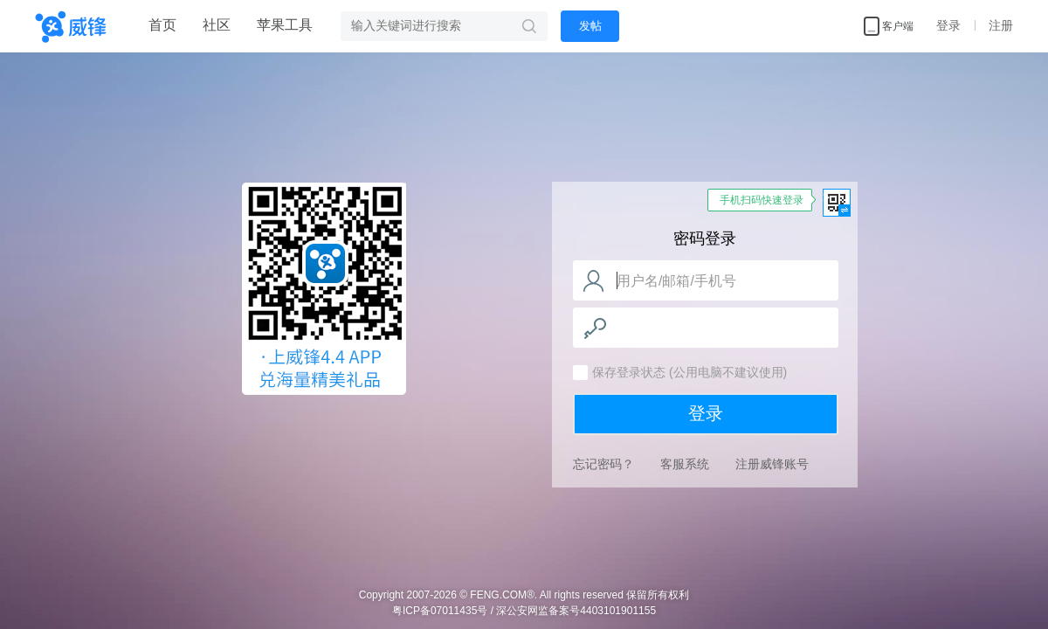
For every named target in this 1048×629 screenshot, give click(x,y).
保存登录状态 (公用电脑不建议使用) (689, 372)
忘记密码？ (603, 464)
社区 (217, 24)
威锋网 (324, 292)
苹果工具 (285, 24)
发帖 (590, 25)
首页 (162, 24)
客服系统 (684, 464)
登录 (948, 25)
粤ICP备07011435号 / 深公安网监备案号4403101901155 (524, 611)
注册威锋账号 (772, 464)
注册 (1001, 25)
